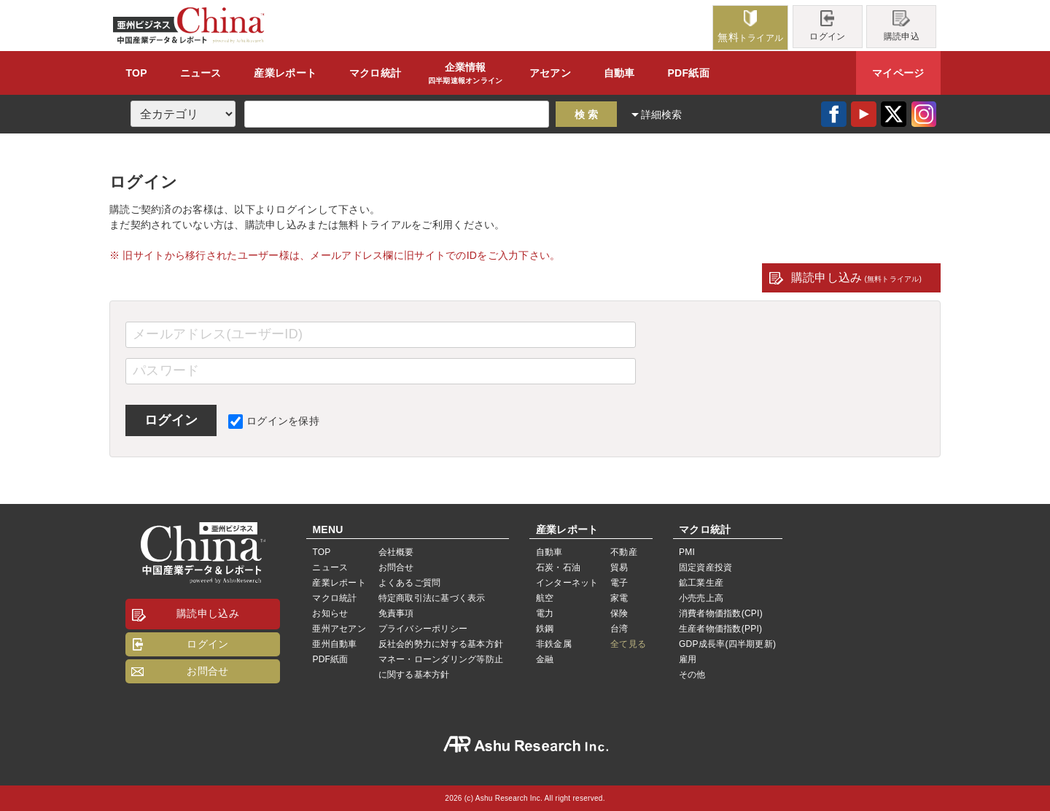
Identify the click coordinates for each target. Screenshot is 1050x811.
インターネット (567, 583)
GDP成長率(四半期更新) (727, 644)
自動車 (619, 73)
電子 (619, 583)
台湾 (619, 629)
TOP (136, 73)
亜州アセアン (338, 629)
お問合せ (207, 671)
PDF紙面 (688, 73)
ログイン (827, 26)
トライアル (750, 26)
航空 (544, 598)
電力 (544, 613)
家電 (619, 598)
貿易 (619, 567)
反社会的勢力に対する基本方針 (440, 644)
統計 (375, 73)
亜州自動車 (334, 644)
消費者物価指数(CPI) (721, 613)
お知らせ (330, 613)
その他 (692, 675)
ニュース (201, 73)
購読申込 (901, 26)
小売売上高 (701, 598)
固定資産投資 (705, 567)
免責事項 (396, 613)
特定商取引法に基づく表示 (432, 598)
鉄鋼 (544, 629)
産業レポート (338, 583)
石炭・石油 (558, 567)
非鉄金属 (554, 644)
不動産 (623, 552)
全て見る (628, 644)
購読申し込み (856, 277)
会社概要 (396, 552)
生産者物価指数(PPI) (720, 629)
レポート (285, 73)
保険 (619, 613)
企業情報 (465, 73)
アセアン (550, 73)
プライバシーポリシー (422, 629)
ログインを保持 (273, 421)
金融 (544, 659)
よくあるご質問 (409, 583)
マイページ (898, 73)
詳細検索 (661, 114)
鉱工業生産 (701, 583)
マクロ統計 (334, 598)
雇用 (687, 659)
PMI (687, 552)
